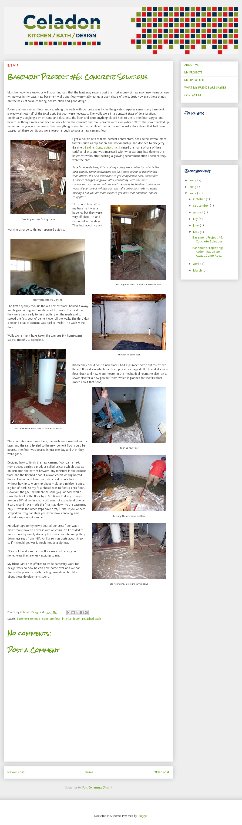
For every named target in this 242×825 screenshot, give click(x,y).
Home (89, 772)
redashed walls (91, 618)
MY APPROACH (194, 80)
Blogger (143, 816)
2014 (193, 180)
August (198, 212)
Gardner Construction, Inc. (101, 147)
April (196, 263)
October (199, 199)
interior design (71, 618)
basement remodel (28, 618)
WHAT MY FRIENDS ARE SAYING (205, 87)
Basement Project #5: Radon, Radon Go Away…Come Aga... (207, 252)
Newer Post (16, 772)
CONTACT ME (193, 95)
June (196, 225)
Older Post (161, 772)
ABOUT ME (191, 64)
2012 (193, 193)
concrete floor (51, 618)
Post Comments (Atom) (97, 787)
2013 (193, 187)
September (201, 205)
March (198, 270)
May (196, 232)
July (196, 219)
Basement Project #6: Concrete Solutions (207, 239)
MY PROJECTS (193, 72)
